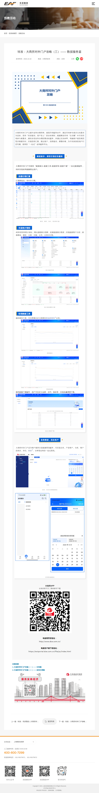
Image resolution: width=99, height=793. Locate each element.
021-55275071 (20, 757)
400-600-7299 (14, 752)
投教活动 (22, 33)
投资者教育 (13, 33)
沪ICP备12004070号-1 (49, 788)
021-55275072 (32, 757)
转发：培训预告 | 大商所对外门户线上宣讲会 (29, 721)
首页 (5, 33)
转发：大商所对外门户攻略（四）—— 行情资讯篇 (76, 721)
